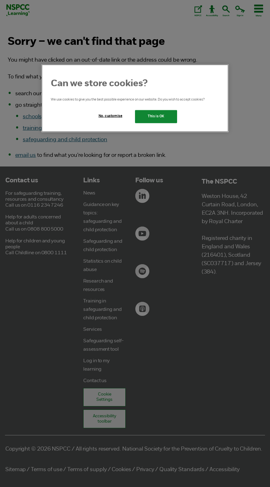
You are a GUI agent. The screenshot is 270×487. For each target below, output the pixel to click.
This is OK (156, 116)
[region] (135, 98)
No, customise (110, 116)
